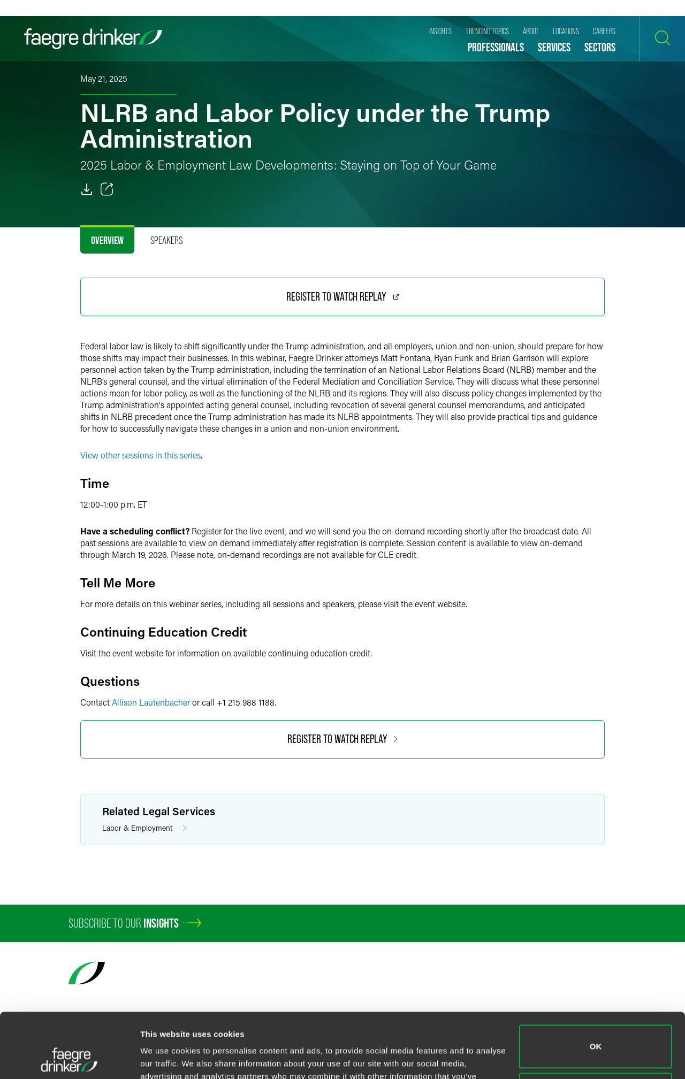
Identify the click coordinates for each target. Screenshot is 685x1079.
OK (596, 985)
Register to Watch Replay (342, 296)
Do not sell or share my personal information (596, 1033)
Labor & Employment (144, 828)
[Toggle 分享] (107, 189)
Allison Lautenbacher (151, 702)
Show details (165, 1057)
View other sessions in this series (140, 455)
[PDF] (87, 189)
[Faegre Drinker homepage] (93, 38)
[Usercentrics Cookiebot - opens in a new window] (69, 1058)
